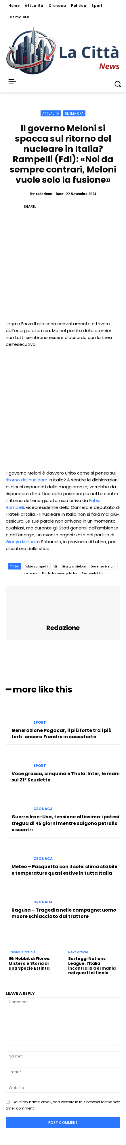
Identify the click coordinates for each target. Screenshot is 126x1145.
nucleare (30, 573)
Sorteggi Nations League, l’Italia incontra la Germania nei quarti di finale (92, 965)
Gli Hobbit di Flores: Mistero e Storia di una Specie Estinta (29, 963)
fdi (54, 566)
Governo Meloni (103, 566)
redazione (44, 194)
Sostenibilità (92, 573)
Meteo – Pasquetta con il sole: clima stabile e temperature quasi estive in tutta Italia (64, 869)
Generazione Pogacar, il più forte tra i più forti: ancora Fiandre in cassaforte (62, 733)
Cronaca (43, 809)
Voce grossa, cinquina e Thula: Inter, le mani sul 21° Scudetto (66, 776)
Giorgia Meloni (21, 542)
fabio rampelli (36, 566)
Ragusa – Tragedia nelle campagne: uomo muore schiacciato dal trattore (64, 913)
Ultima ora (74, 113)
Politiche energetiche (59, 573)
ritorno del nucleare (26, 480)
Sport (39, 722)
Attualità (51, 113)
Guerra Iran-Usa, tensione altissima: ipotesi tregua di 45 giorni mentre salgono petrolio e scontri (65, 823)
